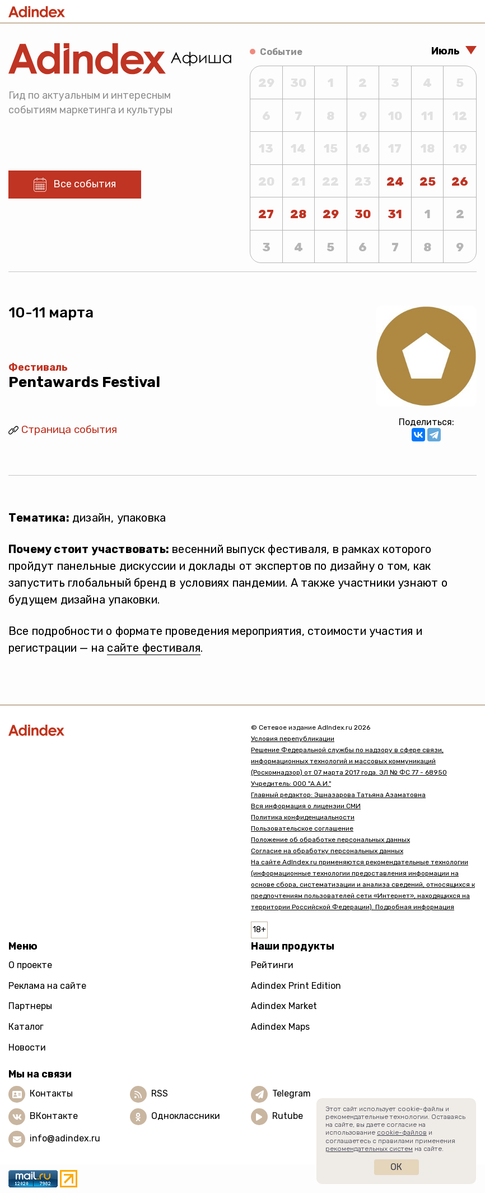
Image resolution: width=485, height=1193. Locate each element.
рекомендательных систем (369, 1149)
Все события (84, 184)
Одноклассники (185, 1116)
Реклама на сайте (47, 985)
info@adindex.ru (65, 1138)
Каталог (26, 1026)
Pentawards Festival (84, 382)
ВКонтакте (54, 1116)
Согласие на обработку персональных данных (327, 851)
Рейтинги (272, 965)
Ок (396, 1167)
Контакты (51, 1093)
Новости (27, 1047)
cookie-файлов (402, 1132)
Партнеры (30, 1006)
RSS (159, 1093)
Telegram (291, 1093)
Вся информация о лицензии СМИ (306, 806)
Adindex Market (284, 1006)
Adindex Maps (280, 1026)
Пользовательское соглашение (302, 828)
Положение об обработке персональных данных (330, 840)
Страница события (69, 429)
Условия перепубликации (292, 739)
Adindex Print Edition (296, 985)
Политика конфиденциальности (303, 817)
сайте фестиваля (153, 648)
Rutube (287, 1116)
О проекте (30, 965)
